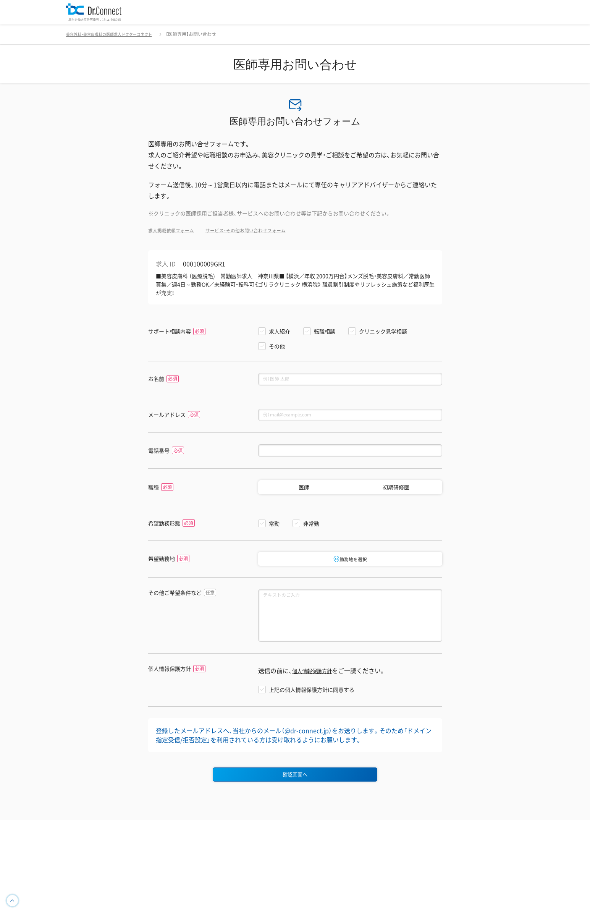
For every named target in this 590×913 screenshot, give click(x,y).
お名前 (156, 380)
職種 (153, 494)
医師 (304, 494)
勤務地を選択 (350, 566)
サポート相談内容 (169, 331)
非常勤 (311, 530)
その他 (277, 346)
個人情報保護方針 (169, 687)
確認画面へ (295, 795)
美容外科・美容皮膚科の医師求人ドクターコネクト (117, 34)
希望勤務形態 (164, 530)
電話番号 (159, 456)
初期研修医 (396, 494)
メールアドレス (167, 418)
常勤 (274, 530)
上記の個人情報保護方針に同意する (311, 708)
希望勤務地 (161, 566)
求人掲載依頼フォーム (175, 230)
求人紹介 (279, 331)
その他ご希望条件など (175, 601)
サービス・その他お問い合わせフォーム (260, 230)
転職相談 (324, 331)
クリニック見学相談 (383, 331)
